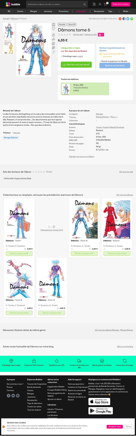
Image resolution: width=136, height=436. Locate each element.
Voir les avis (78, 35)
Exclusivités (81, 12)
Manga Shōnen (102, 117)
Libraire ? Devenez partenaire (55, 411)
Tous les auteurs (34, 410)
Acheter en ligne (75, 394)
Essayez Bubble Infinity (57, 390)
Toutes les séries (34, 407)
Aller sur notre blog (125, 347)
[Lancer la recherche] (84, 4)
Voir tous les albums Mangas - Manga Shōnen (114, 330)
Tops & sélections (34, 404)
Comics (21, 12)
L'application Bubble (56, 387)
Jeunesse (49, 12)
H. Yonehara (20, 246)
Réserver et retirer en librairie (77, 398)
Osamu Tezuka (102, 128)
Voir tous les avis (126, 172)
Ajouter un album (55, 399)
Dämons (14, 19)
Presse (10, 387)
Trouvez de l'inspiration (37, 384)
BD (10, 12)
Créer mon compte (121, 4)
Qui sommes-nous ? (15, 384)
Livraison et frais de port (78, 387)
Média (127, 12)
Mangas (35, 12)
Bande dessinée (34, 387)
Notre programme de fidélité (56, 395)
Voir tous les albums (124, 195)
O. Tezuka (10, 246)
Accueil (6, 19)
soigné (80, 56)
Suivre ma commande (77, 391)
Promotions (64, 12)
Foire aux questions (76, 384)
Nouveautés (99, 12)
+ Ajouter (16, 133)
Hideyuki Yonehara (116, 128)
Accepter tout (115, 427)
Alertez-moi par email (76, 65)
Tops (111, 12)
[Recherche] (53, 4)
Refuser (129, 427)
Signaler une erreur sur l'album (81, 157)
